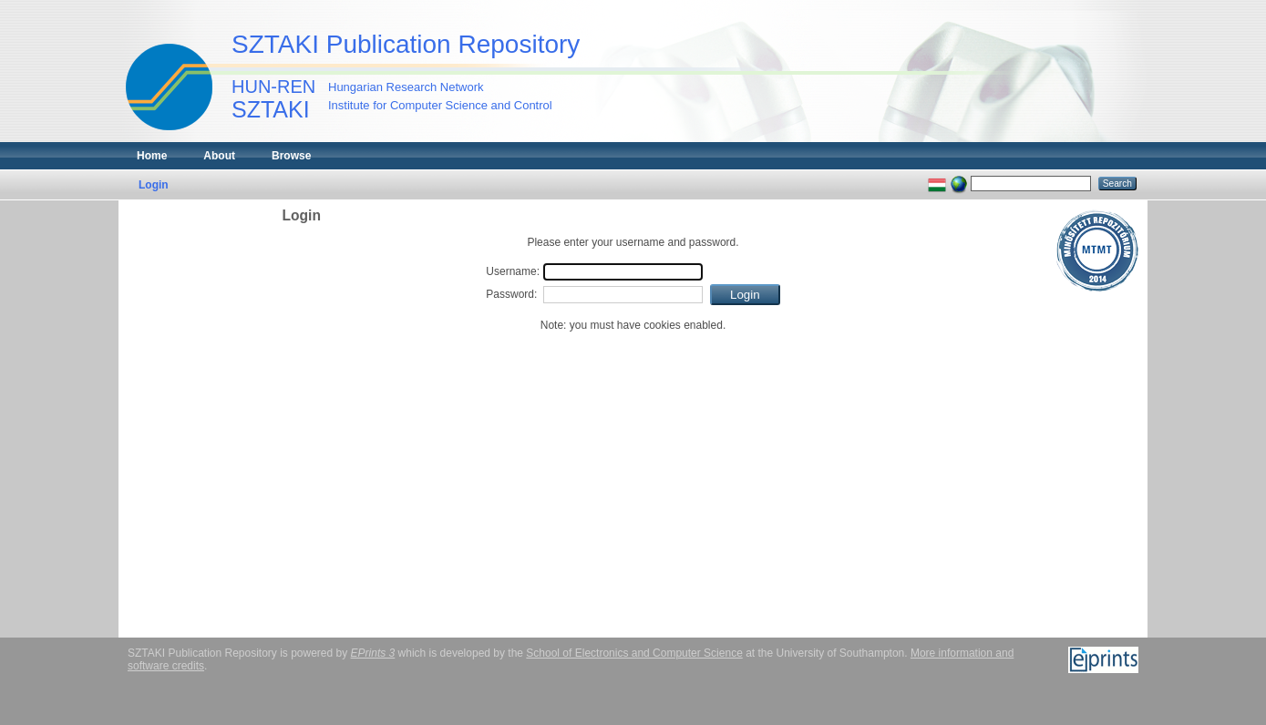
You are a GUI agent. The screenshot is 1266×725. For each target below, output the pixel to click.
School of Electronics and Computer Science (634, 653)
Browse (291, 155)
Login (154, 185)
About (219, 155)
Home (152, 155)
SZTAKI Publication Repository (406, 44)
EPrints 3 (373, 653)
